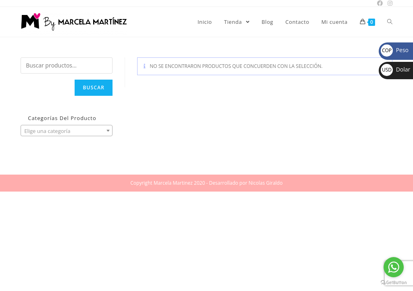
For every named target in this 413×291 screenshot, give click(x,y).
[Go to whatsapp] (394, 267)
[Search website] (389, 22)
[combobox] (67, 130)
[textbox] (66, 131)
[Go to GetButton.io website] (394, 282)
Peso (395, 50)
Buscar (93, 87)
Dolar (395, 69)
